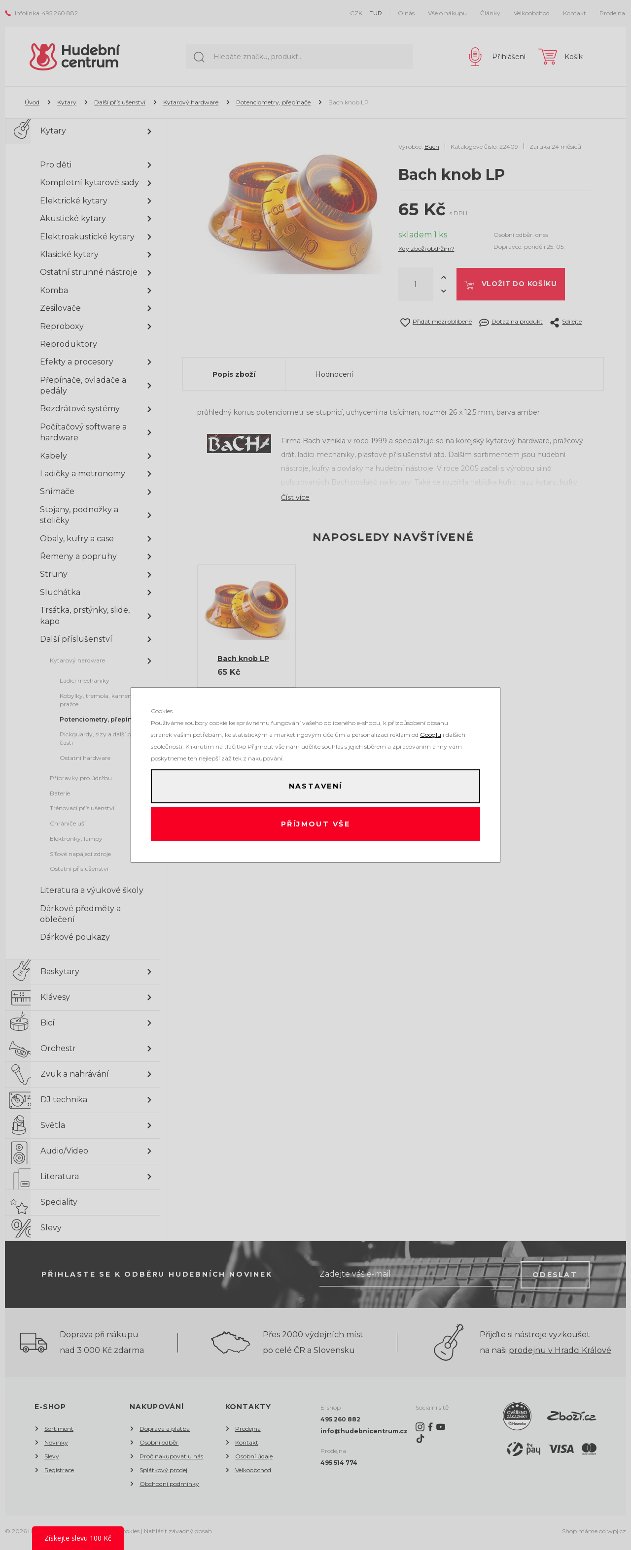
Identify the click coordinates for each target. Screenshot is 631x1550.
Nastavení (315, 785)
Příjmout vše (315, 825)
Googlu (430, 733)
